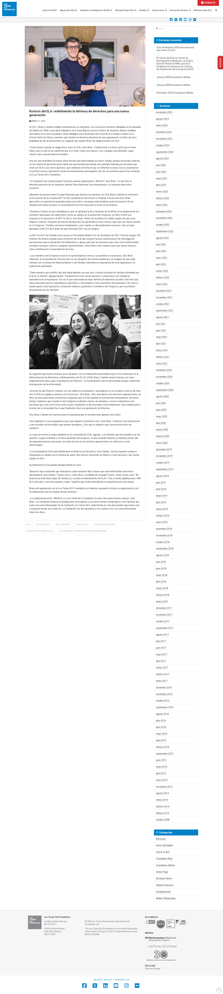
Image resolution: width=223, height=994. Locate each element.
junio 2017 (161, 647)
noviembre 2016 (164, 694)
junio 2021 (161, 330)
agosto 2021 (162, 317)
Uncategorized (163, 891)
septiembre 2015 (164, 753)
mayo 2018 (161, 575)
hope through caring (104, 524)
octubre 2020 (162, 383)
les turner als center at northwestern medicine (83, 531)
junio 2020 (161, 409)
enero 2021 (162, 363)
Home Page (162, 872)
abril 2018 (161, 581)
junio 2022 (161, 251)
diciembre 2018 (164, 528)
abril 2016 (161, 740)
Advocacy (161, 838)
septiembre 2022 (164, 231)
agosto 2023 (162, 158)
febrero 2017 (162, 674)
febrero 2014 (162, 806)
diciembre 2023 (164, 132)
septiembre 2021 (164, 310)
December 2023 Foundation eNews (174, 92)
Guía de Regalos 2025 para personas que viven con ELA (175, 49)
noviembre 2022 (164, 218)
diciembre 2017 (164, 608)
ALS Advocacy (43, 524)
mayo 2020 (161, 416)
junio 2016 (161, 727)
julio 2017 (161, 641)
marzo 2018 (162, 588)
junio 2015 (161, 760)
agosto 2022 (162, 238)
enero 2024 (162, 125)
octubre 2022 (162, 224)
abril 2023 (161, 185)
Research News (164, 878)
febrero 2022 (162, 277)
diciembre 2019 (164, 449)
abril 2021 (161, 343)
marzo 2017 (162, 667)
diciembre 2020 (164, 370)
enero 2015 (162, 780)
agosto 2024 (162, 119)
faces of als (82, 524)
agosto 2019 (162, 476)
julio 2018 (161, 561)
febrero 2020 (162, 436)
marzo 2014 (162, 799)
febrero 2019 (162, 515)
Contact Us (122, 980)
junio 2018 (161, 568)
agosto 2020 (162, 396)
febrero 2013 (162, 813)
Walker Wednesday (165, 898)
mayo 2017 (161, 654)
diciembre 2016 (164, 687)
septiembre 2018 (164, 548)
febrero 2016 (162, 747)
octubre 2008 (162, 819)
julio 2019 (161, 482)
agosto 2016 (162, 714)
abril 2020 (161, 423)
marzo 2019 (162, 509)
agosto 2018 (162, 555)
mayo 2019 (161, 495)
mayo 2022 (161, 257)
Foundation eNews (165, 865)
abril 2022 (161, 264)
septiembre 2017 (164, 628)
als (29, 524)
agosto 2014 (162, 793)
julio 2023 (161, 165)
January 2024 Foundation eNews (173, 77)
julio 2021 (161, 323)
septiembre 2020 (164, 390)
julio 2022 (161, 244)
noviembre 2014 (164, 786)
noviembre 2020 (164, 376)
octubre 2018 (162, 542)
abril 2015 (161, 773)
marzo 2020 (162, 429)
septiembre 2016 (164, 707)
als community (63, 524)
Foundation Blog (164, 858)
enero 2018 (162, 601)
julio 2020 (161, 403)
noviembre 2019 (164, 456)
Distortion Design (152, 968)
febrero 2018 (162, 595)
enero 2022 (162, 284)
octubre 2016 (162, 700)
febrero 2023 (162, 198)
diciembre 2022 (164, 211)
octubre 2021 (162, 304)
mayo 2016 (161, 733)
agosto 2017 (162, 634)
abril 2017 (161, 661)
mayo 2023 (161, 178)
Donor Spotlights (164, 845)
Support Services (164, 885)
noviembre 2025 (164, 112)
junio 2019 (161, 489)
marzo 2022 (162, 271)
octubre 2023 (162, 145)
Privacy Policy (103, 980)
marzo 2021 (162, 350)
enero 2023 (162, 204)
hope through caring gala (40, 531)
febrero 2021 (162, 357)
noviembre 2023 (164, 138)
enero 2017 (162, 680)
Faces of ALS (163, 852)
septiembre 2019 (164, 469)
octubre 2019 (162, 462)
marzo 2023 (162, 191)
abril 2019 (161, 502)
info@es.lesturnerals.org (55, 921)
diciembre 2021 (164, 290)
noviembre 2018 (164, 535)
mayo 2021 (161, 337)
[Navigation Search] (217, 8)
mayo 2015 (161, 766)
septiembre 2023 (164, 152)
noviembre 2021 (164, 297)
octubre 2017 (162, 621)
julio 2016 (161, 720)
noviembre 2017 (164, 614)
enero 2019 (162, 522)
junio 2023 (161, 171)
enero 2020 (162, 442)
